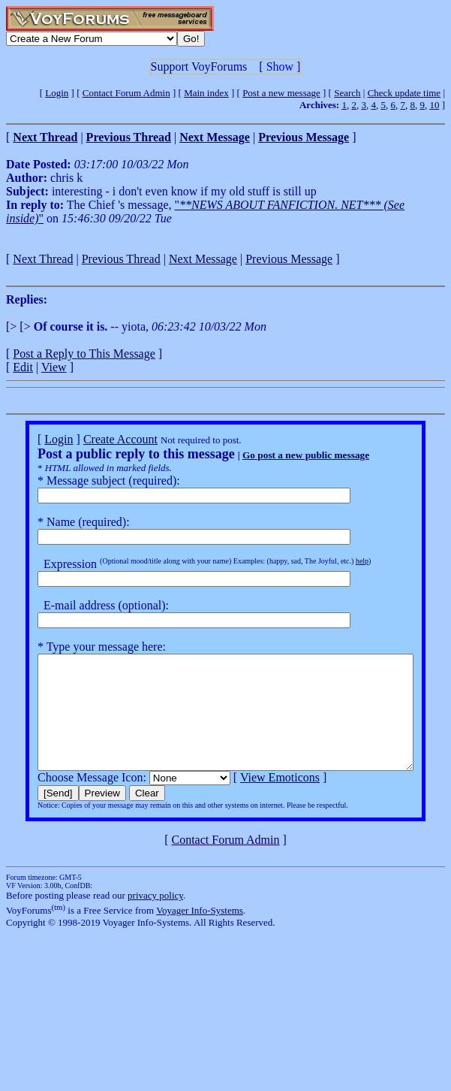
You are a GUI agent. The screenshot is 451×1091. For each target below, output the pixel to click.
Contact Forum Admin (126, 92)
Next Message (203, 258)
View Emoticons (260, 799)
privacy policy (155, 917)
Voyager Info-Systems (199, 932)
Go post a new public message (286, 455)
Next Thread (43, 258)
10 (434, 104)
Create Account (101, 439)
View (54, 367)
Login (56, 92)
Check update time (404, 92)
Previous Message (288, 258)
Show (279, 66)
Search (347, 92)
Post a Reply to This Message (84, 353)
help (342, 561)
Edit (23, 367)
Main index (206, 92)
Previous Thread (121, 258)
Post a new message (281, 92)
